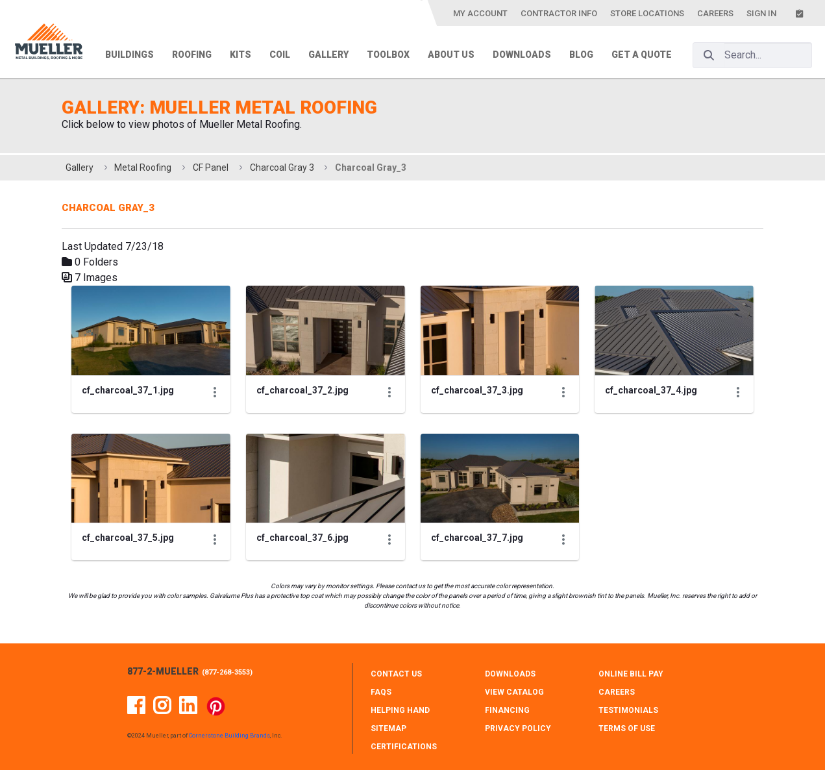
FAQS (381, 692)
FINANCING (507, 710)
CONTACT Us (396, 673)
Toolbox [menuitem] (388, 54)
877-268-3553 (227, 672)
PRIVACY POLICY (518, 728)
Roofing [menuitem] (192, 54)
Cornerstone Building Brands (229, 735)
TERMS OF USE (626, 728)
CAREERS (616, 692)
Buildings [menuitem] (129, 54)
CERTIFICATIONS (404, 746)
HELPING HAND (400, 710)
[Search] (708, 55)
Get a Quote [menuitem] (641, 54)
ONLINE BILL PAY (630, 673)
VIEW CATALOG (514, 692)
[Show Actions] (214, 392)
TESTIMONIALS (628, 710)
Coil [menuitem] (279, 54)
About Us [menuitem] (451, 54)
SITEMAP (388, 728)
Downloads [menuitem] (522, 54)
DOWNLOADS (510, 673)
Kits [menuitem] (240, 54)
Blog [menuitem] (581, 54)
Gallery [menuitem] (328, 54)
